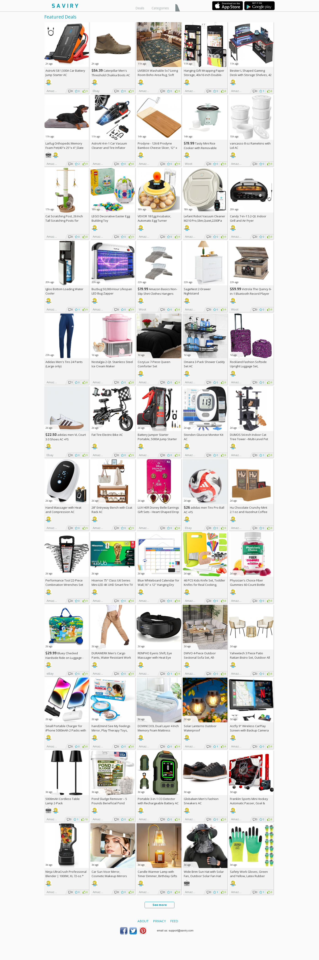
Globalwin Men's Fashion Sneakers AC (201, 801)
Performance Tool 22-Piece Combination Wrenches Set (64, 582)
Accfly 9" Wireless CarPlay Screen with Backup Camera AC (249, 730)
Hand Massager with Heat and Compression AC (63, 509)
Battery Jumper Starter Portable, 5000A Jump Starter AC (157, 439)
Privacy (159, 921)
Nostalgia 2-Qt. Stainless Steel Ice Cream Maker (112, 364)
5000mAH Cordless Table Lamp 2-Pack (62, 801)
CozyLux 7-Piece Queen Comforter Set (154, 364)
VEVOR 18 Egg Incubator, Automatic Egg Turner (154, 218)
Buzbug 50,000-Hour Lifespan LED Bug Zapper (112, 291)
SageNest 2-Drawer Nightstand (197, 291)
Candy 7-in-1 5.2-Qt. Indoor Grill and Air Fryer (248, 218)
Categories (160, 7)
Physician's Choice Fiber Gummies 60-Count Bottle (247, 582)
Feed (174, 921)
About (143, 921)
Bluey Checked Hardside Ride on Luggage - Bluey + (64, 657)
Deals (139, 7)
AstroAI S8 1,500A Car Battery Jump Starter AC (65, 72)
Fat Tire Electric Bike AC (107, 435)
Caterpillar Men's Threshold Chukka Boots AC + (111, 75)
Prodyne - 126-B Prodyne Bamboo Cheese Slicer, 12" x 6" (157, 147)
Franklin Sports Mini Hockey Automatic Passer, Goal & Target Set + (249, 803)
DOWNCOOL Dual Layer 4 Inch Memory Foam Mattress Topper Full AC (158, 730)
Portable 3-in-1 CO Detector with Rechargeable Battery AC (158, 801)
